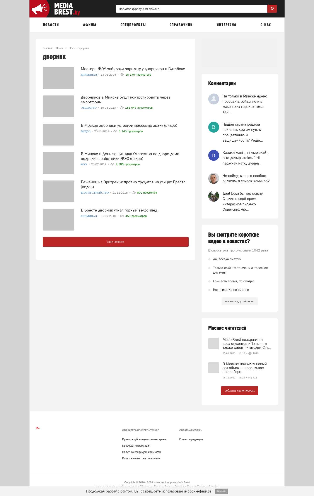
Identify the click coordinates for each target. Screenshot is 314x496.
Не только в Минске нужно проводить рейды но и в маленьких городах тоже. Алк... (245, 104)
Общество (89, 107)
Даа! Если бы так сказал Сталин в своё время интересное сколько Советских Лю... (243, 201)
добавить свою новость (240, 390)
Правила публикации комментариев (144, 439)
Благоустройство (95, 192)
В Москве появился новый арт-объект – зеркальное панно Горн (245, 368)
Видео (86, 131)
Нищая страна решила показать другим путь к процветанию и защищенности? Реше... (243, 132)
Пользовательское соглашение (141, 458)
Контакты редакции (191, 439)
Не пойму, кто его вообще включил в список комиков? (246, 178)
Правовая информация (136, 445)
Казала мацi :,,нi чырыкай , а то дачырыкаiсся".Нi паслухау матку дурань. (245, 157)
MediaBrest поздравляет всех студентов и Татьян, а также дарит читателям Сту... (247, 343)
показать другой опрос (239, 301)
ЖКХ (84, 164)
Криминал (89, 74)
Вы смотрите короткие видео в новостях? (233, 238)
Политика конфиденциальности (141, 452)
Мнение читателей (227, 328)
